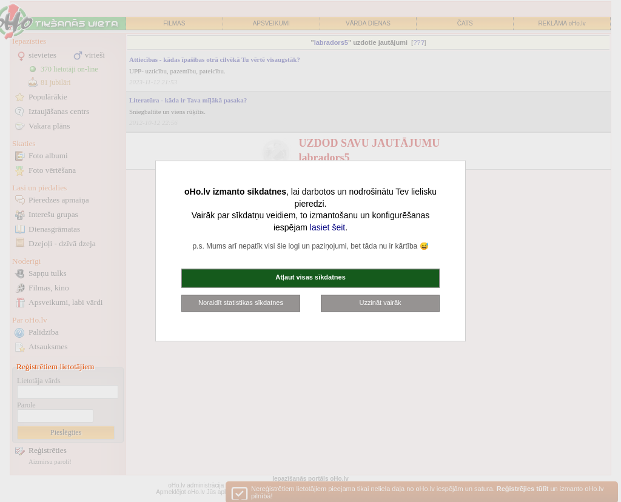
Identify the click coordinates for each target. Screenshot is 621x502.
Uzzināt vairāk (380, 302)
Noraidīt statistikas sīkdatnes (240, 302)
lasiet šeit (327, 227)
